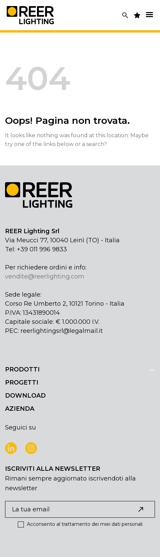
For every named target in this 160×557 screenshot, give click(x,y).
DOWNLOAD (25, 395)
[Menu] (149, 14)
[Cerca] (125, 15)
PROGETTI (21, 382)
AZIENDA (19, 408)
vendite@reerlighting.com (44, 276)
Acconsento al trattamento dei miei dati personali (80, 524)
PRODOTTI (22, 369)
